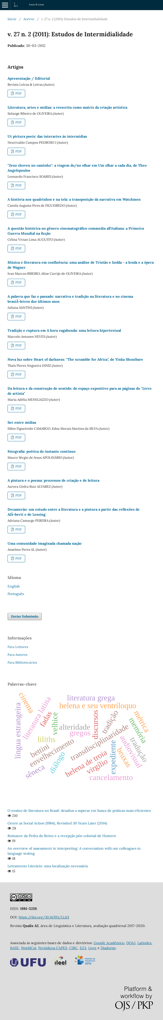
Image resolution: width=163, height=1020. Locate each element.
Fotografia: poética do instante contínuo (41, 451)
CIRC (73, 948)
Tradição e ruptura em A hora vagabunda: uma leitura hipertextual (64, 330)
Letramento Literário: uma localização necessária (48, 866)
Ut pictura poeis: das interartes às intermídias (47, 136)
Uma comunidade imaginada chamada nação (45, 543)
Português (16, 594)
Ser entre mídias (22, 422)
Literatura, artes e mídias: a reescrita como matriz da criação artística (67, 107)
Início (12, 19)
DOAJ (130, 943)
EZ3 (83, 948)
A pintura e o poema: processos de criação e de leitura (53, 480)
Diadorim (108, 948)
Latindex (144, 943)
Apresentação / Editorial (29, 78)
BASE (14, 948)
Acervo (28, 19)
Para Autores (17, 655)
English (14, 586)
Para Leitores (18, 647)
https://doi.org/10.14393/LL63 (44, 917)
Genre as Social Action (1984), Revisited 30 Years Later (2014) (57, 823)
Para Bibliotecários (22, 662)
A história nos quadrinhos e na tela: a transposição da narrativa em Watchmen (74, 199)
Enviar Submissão (24, 616)
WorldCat (28, 948)
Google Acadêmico (109, 943)
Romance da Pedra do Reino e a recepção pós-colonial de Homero (62, 835)
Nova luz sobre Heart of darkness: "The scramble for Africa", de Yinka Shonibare (75, 359)
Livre (92, 948)
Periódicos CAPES (52, 948)
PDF (18, 93)
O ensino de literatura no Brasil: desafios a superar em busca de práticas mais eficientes (79, 810)
